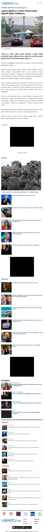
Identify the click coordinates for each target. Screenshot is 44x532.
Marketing (36, 519)
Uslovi (24, 521)
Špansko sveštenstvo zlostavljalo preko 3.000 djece (25, 245)
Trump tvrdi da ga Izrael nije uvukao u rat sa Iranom (26, 403)
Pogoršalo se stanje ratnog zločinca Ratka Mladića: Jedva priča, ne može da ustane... (27, 333)
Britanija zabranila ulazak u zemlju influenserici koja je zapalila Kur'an (26, 221)
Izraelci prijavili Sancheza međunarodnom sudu (25, 282)
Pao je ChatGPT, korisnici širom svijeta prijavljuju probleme (26, 413)
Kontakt (36, 523)
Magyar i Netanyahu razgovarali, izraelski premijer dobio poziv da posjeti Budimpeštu (27, 296)
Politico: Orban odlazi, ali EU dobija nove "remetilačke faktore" (26, 345)
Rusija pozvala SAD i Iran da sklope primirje (23, 195)
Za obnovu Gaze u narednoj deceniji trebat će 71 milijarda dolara (20, 192)
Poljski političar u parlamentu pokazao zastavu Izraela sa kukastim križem (27, 321)
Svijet (12, 425)
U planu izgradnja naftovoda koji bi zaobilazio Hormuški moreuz (27, 308)
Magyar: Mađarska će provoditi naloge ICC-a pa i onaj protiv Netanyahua (26, 233)
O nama (25, 519)
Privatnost (25, 523)
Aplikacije (36, 521)
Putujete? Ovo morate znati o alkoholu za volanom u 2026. (27, 207)
